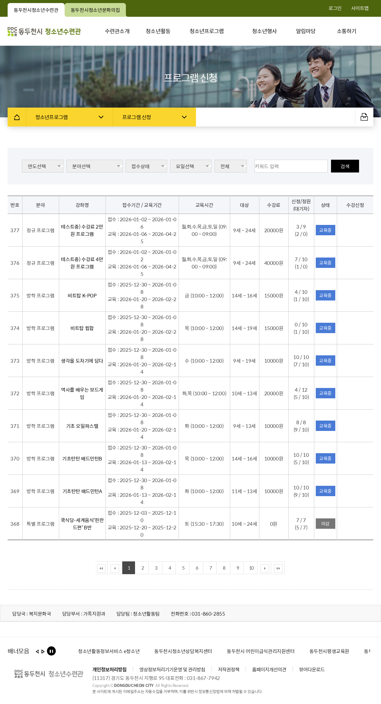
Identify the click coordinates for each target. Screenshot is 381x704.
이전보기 (37, 652)
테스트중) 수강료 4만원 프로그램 (82, 262)
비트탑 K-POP (82, 295)
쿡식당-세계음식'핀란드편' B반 (82, 523)
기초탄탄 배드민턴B (82, 458)
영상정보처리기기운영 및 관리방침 (172, 669)
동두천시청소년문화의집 (98, 11)
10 (251, 567)
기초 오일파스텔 (82, 425)
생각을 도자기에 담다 (82, 360)
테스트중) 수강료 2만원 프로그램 (82, 230)
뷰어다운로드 (312, 669)
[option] (109, 651)
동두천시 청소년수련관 (44, 31)
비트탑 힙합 (82, 328)
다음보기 (42, 652)
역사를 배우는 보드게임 (82, 393)
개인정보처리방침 (109, 669)
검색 (345, 166)
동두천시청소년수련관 (39, 11)
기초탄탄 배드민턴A (82, 491)
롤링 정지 (51, 651)
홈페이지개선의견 (269, 669)
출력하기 (364, 116)
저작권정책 (228, 669)
